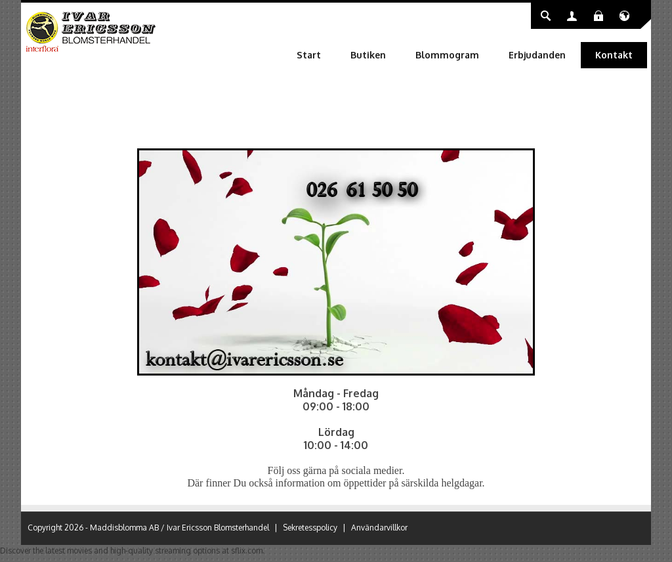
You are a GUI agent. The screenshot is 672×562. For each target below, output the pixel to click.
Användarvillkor (379, 527)
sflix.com (246, 550)
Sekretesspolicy (310, 527)
